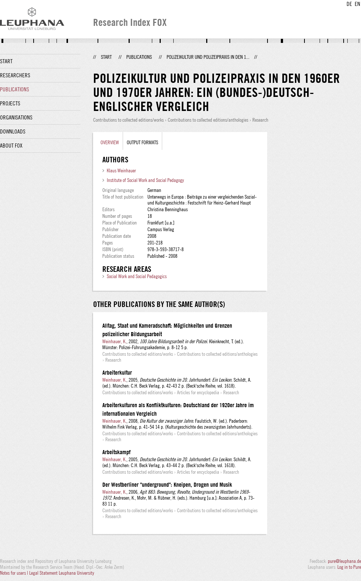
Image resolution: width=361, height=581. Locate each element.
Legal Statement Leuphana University (61, 573)
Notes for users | (14, 573)
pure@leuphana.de (344, 561)
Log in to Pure (349, 567)
